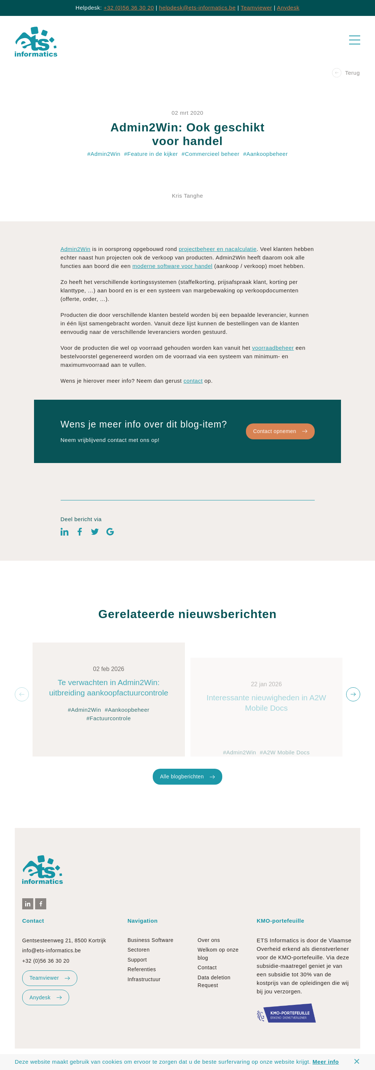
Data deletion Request (213, 981)
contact (193, 407)
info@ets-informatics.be (51, 950)
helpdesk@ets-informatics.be (197, 7)
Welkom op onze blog (218, 953)
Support (137, 960)
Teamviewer (256, 7)
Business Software (150, 940)
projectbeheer (197, 275)
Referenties (142, 969)
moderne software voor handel (172, 292)
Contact (207, 967)
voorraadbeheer (273, 374)
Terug (346, 72)
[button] (22, 694)
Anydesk (288, 7)
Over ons (208, 940)
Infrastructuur (144, 979)
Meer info (325, 1062)
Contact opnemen (280, 458)
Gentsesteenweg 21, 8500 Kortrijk (64, 940)
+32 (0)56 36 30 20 (129, 7)
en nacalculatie (237, 275)
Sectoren (139, 950)
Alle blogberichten (187, 803)
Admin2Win (76, 275)
